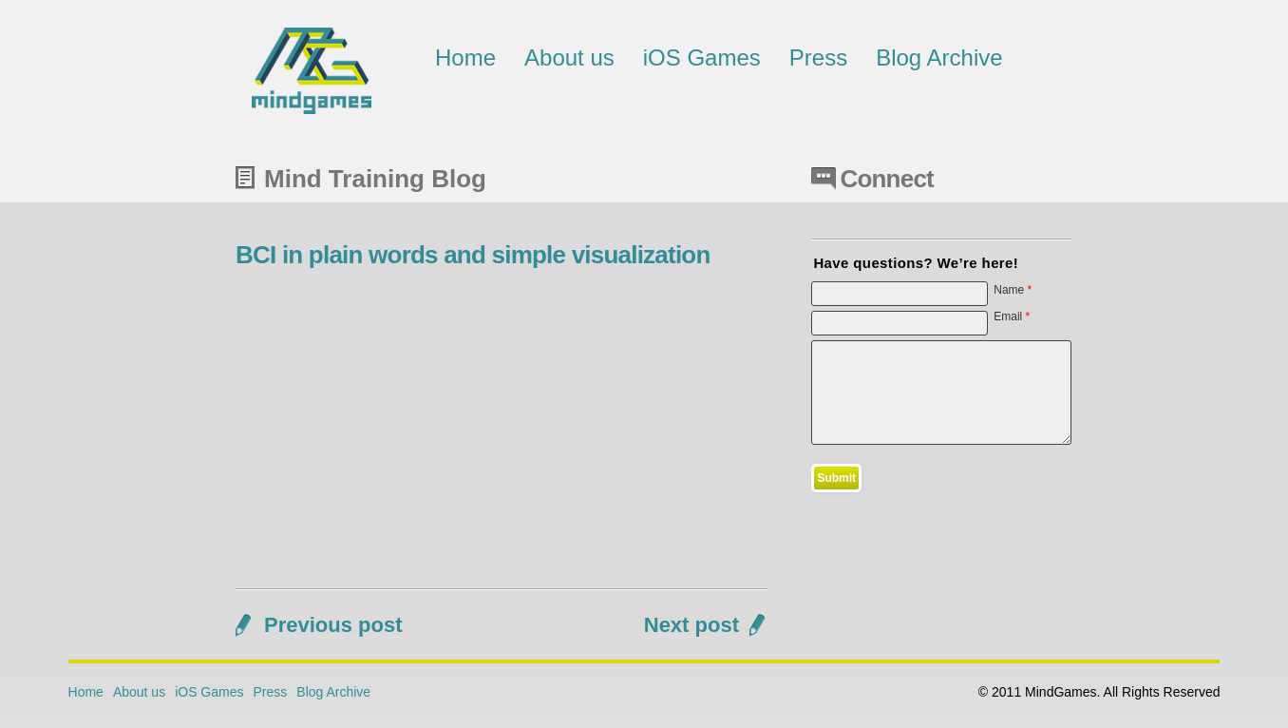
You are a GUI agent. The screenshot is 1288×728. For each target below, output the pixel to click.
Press (818, 57)
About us (569, 57)
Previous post (333, 625)
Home (465, 57)
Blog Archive (939, 57)
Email (1012, 316)
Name (1013, 290)
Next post (691, 625)
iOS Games (702, 57)
